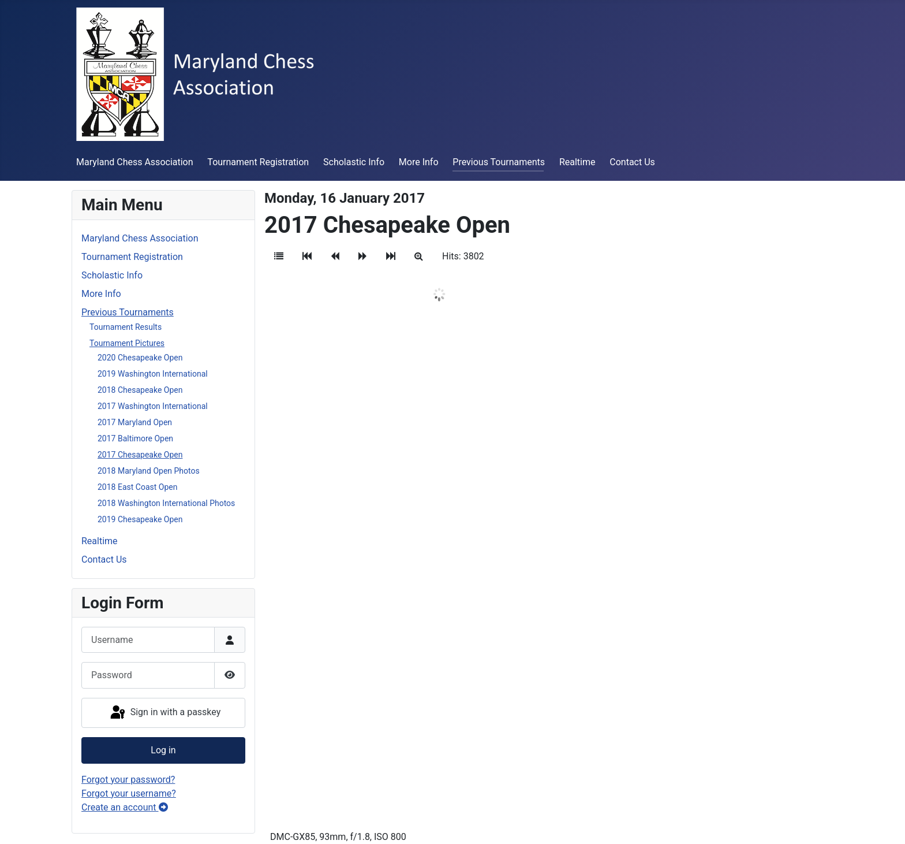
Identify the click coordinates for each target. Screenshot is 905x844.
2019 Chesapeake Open (140, 519)
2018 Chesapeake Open (140, 390)
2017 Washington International (153, 406)
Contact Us (632, 162)
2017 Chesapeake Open (140, 454)
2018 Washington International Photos (166, 503)
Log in (163, 750)
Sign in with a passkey (165, 713)
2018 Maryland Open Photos (149, 470)
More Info (419, 162)
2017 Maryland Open (135, 422)
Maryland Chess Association (134, 162)
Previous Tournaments (498, 162)
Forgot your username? (128, 793)
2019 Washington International (153, 373)
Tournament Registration (258, 162)
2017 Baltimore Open (135, 438)
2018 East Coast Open (137, 487)
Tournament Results (125, 327)
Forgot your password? (128, 779)
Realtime (577, 162)
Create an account (124, 807)
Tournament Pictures (126, 343)
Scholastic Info (353, 162)
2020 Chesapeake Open (140, 357)
